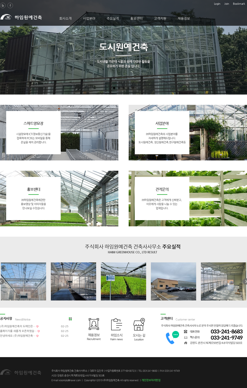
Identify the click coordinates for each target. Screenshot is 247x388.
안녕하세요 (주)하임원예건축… (17, 335)
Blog (3, 5)
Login (217, 3)
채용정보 (184, 18)
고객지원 (160, 18)
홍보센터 (136, 18)
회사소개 (65, 18)
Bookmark (239, 3)
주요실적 (113, 18)
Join (226, 3)
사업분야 (89, 18)
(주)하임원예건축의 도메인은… (17, 326)
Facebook (10, 5)
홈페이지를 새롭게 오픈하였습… (18, 331)
